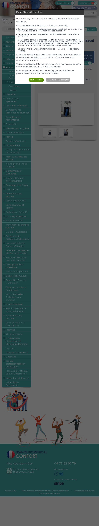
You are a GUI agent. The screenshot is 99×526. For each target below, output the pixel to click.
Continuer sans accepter (58, 80)
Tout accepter (36, 80)
